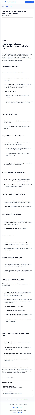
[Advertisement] (17, 28)
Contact (25, 404)
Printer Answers (17, 407)
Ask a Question (29, 2)
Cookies (21, 404)
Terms (13, 404)
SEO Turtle (20, 412)
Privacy (16, 404)
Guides (9, 404)
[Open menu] (2, 2)
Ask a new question (25, 399)
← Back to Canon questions (6, 6)
